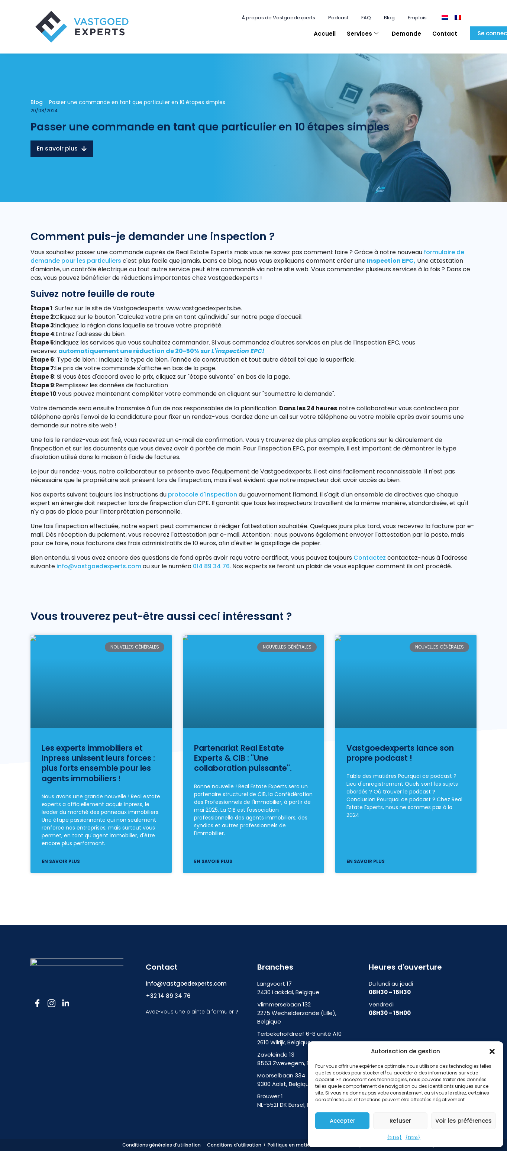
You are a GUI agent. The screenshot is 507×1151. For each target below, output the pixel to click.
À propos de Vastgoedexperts (278, 17)
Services (362, 33)
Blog (389, 17)
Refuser (400, 1121)
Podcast (338, 17)
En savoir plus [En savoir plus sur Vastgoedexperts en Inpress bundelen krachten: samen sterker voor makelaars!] (61, 861)
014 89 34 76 (210, 566)
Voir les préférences (463, 1121)
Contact (444, 34)
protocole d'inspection (202, 494)
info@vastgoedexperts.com (98, 566)
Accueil (325, 34)
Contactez (369, 557)
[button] (492, 1051)
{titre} (394, 1137)
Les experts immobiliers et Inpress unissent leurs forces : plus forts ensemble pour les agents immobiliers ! (98, 763)
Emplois (417, 17)
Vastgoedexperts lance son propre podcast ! (400, 753)
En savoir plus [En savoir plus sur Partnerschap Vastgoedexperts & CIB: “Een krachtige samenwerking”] (213, 861)
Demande (406, 34)
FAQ (366, 17)
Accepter (342, 1121)
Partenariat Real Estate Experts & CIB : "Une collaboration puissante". (243, 758)
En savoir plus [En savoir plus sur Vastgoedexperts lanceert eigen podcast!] (365, 861)
